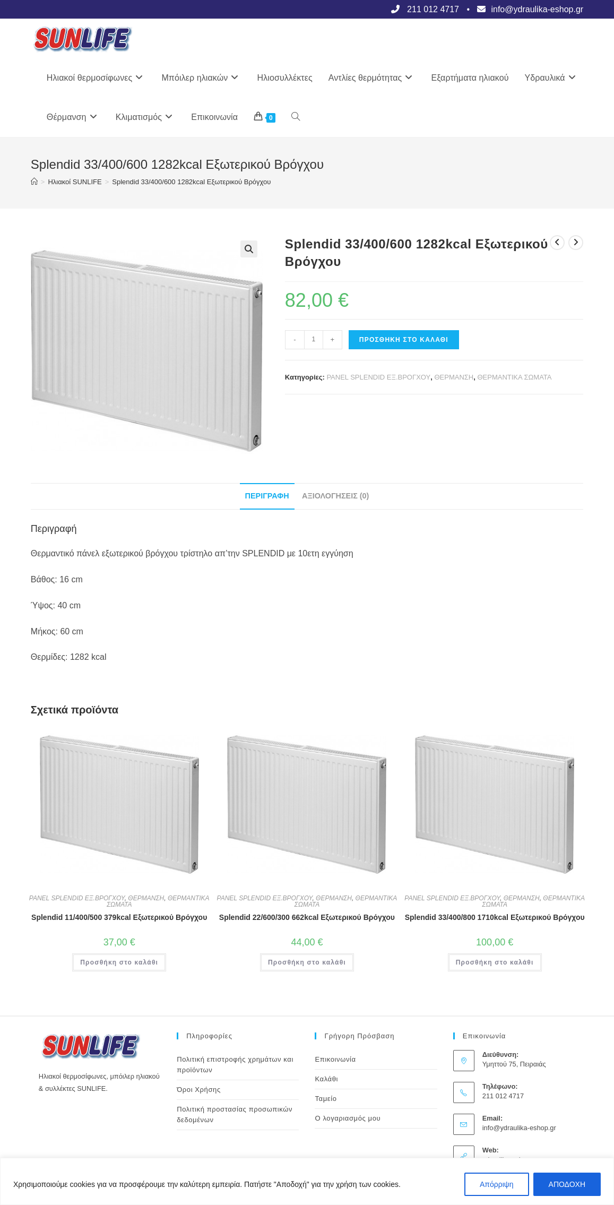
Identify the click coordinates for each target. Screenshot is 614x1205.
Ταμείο (325, 1099)
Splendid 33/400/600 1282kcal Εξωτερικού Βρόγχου (191, 182)
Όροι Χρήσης (199, 1090)
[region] (307, 1181)
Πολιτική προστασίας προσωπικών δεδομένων (234, 1114)
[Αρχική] (34, 182)
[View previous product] (557, 242)
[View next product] (575, 242)
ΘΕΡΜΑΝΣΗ (453, 377)
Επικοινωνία (335, 1059)
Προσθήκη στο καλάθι (403, 339)
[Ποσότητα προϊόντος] (313, 339)
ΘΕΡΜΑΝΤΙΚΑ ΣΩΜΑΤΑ (514, 377)
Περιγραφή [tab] (267, 496)
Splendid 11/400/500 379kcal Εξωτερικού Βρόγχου (119, 917)
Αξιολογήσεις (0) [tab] (335, 496)
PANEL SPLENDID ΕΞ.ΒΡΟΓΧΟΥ (378, 377)
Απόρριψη (497, 1184)
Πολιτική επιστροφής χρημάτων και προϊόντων (235, 1064)
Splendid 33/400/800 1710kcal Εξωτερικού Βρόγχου (495, 917)
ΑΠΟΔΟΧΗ (567, 1184)
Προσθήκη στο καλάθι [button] (119, 962)
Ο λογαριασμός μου (347, 1118)
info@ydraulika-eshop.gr (519, 1128)
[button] (248, 248)
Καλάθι (326, 1079)
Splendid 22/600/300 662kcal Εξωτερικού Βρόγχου (307, 917)
